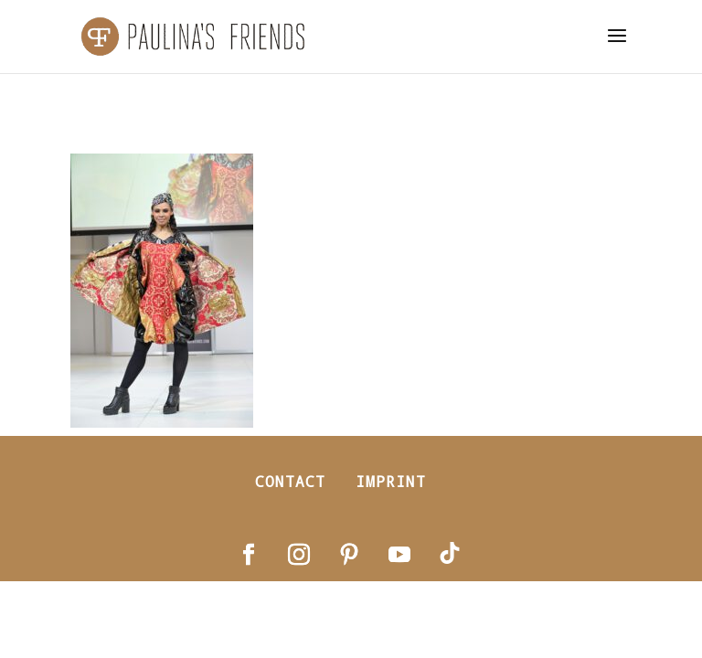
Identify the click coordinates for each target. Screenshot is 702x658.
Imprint (391, 481)
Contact (290, 481)
